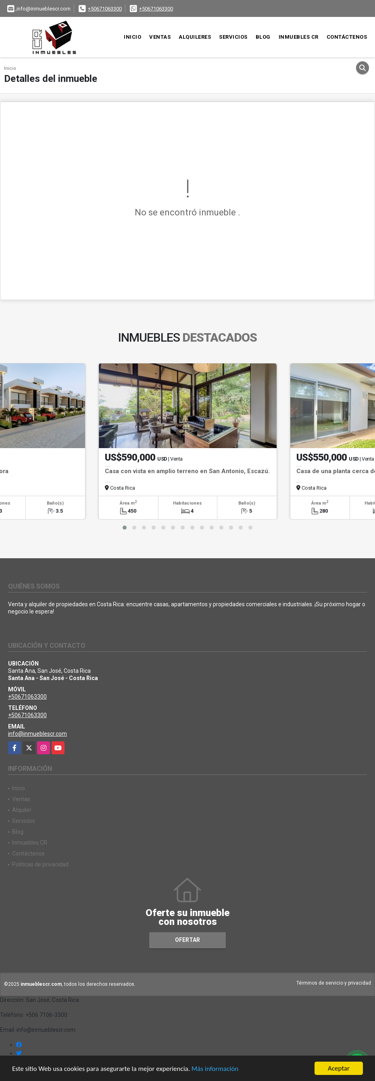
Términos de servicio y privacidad (333, 983)
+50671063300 (105, 9)
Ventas (160, 37)
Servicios (233, 37)
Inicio (132, 37)
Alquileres (195, 37)
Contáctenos (347, 37)
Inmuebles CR (299, 37)
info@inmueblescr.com (37, 733)
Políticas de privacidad (40, 864)
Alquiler (21, 810)
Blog (263, 37)
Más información (215, 1068)
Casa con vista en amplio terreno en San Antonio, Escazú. (187, 471)
